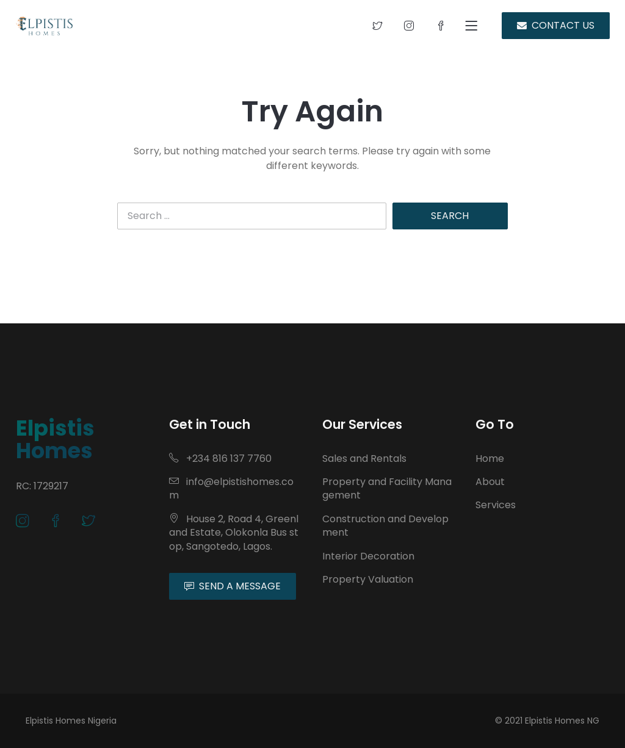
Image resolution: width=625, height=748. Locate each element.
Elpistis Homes (55, 439)
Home (489, 458)
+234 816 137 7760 (220, 458)
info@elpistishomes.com (231, 488)
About (490, 482)
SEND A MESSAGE (232, 586)
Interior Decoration (368, 556)
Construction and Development (385, 525)
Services (495, 505)
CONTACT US (555, 25)
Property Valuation (367, 579)
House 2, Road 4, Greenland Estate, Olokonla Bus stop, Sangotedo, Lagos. (233, 532)
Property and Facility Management (387, 488)
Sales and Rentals (364, 458)
